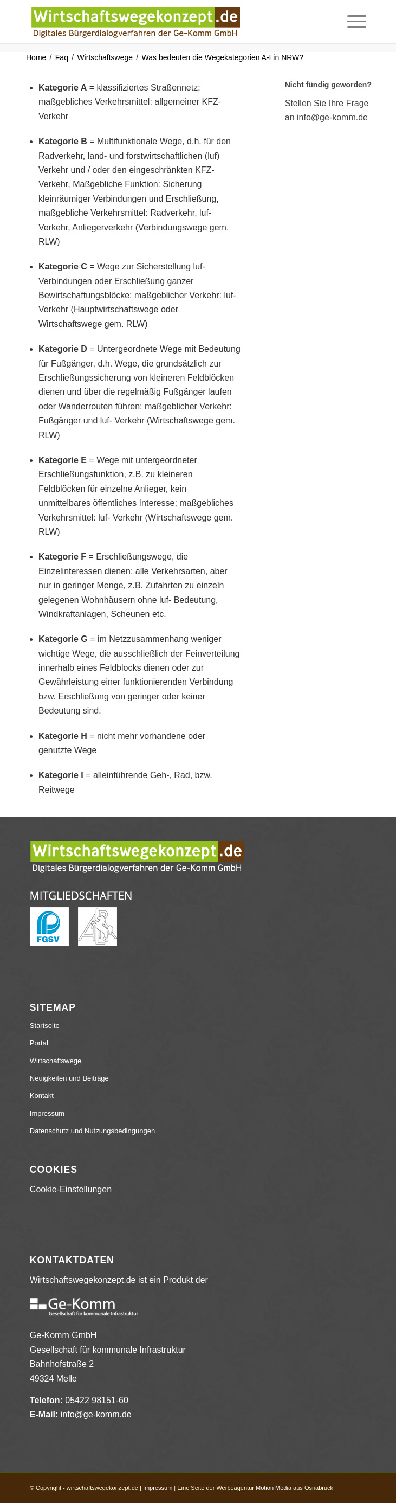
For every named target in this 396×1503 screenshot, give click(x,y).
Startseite (45, 1026)
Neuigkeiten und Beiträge (69, 1078)
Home (36, 57)
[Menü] (351, 21)
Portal (39, 1043)
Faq (61, 57)
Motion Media (273, 1488)
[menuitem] (351, 21)
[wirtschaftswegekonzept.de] (164, 21)
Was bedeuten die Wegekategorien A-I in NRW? (223, 57)
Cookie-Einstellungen (71, 1189)
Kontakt (42, 1095)
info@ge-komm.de (96, 1414)
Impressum (47, 1113)
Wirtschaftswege (105, 57)
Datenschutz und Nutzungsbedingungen (92, 1131)
